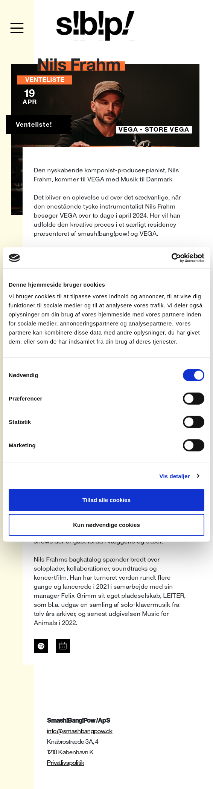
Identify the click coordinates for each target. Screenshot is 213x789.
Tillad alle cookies (106, 500)
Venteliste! (34, 124)
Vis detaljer (175, 476)
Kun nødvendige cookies (106, 524)
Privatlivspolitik (65, 762)
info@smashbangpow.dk (80, 731)
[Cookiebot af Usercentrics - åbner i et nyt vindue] (171, 258)
